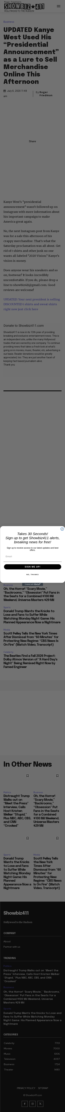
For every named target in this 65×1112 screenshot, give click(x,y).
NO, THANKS (32, 575)
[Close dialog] (62, 529)
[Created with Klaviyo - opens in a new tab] (32, 584)
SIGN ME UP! (32, 567)
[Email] (32, 556)
